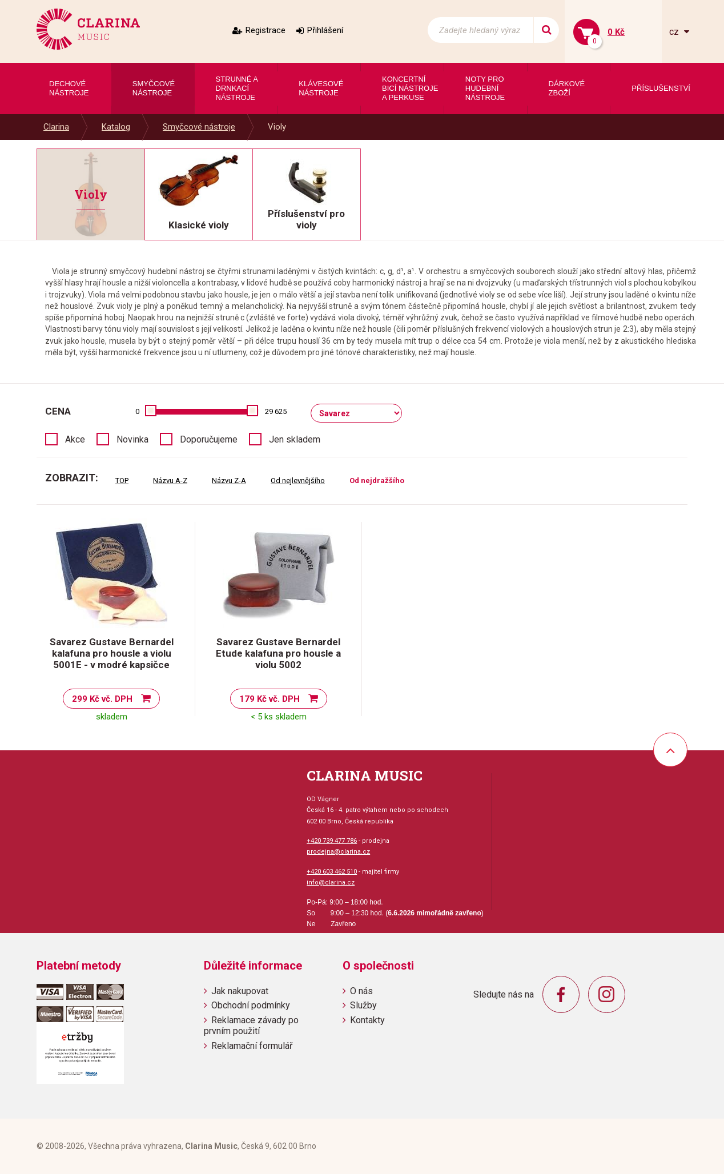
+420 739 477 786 (332, 841)
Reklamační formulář (251, 1045)
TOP (121, 480)
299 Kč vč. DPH (102, 699)
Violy (277, 127)
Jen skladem (294, 439)
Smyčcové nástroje (199, 127)
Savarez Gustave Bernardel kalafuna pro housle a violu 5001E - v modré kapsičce (112, 653)
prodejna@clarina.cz (338, 851)
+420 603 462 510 (332, 871)
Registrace (265, 30)
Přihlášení (325, 30)
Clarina (56, 127)
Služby (363, 1005)
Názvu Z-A (229, 480)
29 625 (276, 411)
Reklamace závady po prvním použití (251, 1025)
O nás (361, 991)
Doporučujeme (209, 439)
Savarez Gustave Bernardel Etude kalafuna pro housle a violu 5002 (278, 653)
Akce (75, 439)
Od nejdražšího (376, 480)
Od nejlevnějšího (298, 480)
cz (675, 31)
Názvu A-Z (170, 480)
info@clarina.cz (331, 882)
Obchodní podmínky (250, 1005)
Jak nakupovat (239, 991)
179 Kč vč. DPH (269, 699)
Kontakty (367, 1020)
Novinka (132, 439)
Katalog (116, 127)
